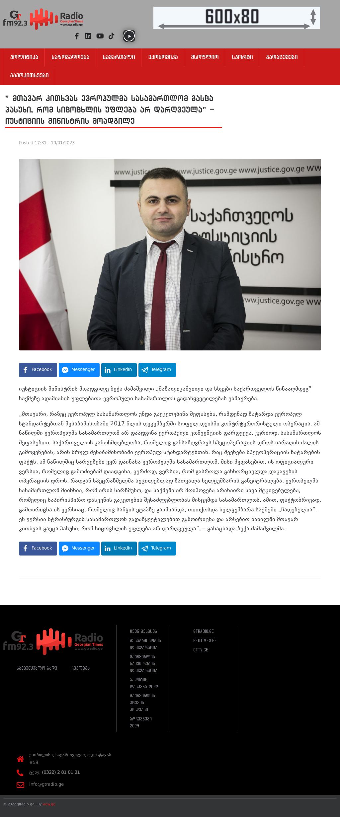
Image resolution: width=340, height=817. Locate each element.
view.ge (48, 804)
